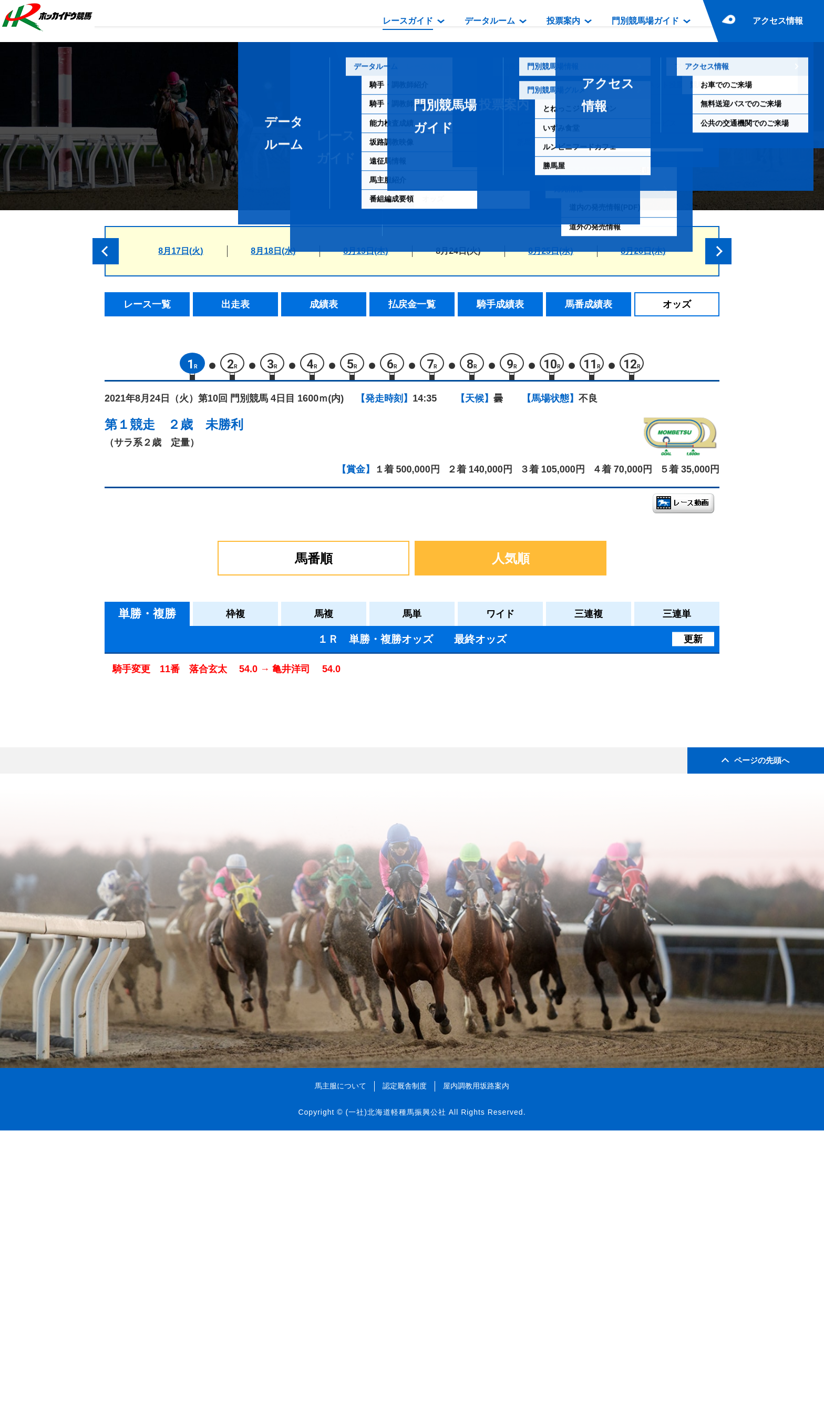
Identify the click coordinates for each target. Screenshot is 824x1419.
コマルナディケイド (216, 812)
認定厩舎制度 (405, 1374)
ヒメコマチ (198, 700)
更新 (693, 643)
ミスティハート (207, 834)
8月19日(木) (365, 250)
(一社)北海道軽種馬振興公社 (395, 1400)
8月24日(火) (458, 250)
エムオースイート (211, 722)
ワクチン (193, 901)
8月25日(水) (550, 250)
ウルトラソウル (207, 856)
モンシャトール (207, 878)
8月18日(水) (273, 250)
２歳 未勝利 (205, 428)
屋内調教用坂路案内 (476, 1374)
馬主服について (340, 1374)
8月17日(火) (180, 250)
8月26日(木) (643, 250)
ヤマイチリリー (207, 767)
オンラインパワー (211, 923)
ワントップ (198, 789)
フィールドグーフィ (216, 744)
